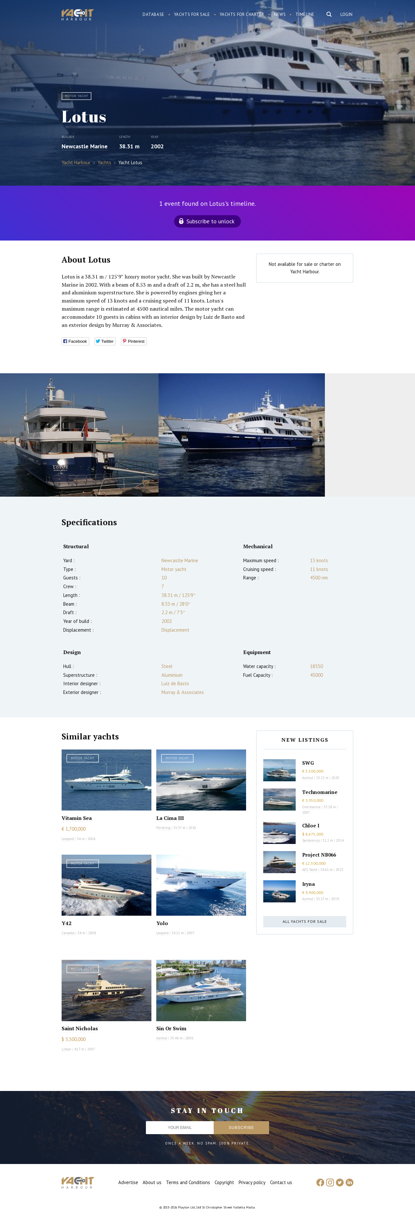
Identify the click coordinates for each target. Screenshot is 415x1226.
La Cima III (170, 818)
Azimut (161, 1038)
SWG (308, 763)
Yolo (162, 923)
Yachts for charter (242, 14)
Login (346, 14)
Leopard (68, 838)
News (280, 14)
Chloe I (310, 825)
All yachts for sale (305, 921)
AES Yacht (309, 869)
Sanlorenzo (311, 840)
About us (152, 1182)
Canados (68, 933)
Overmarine (312, 807)
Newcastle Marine (85, 146)
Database (153, 14)
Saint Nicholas (80, 1028)
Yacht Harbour (78, 15)
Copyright (224, 1182)
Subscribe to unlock (210, 221)
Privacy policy (252, 1182)
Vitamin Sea (77, 818)
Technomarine (320, 792)
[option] (79, 435)
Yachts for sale (192, 14)
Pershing (163, 827)
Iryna (308, 884)
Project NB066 (319, 854)
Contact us (281, 1182)
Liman (66, 1049)
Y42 (66, 923)
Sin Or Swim (171, 1028)
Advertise (128, 1182)
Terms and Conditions (188, 1182)
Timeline (304, 14)
